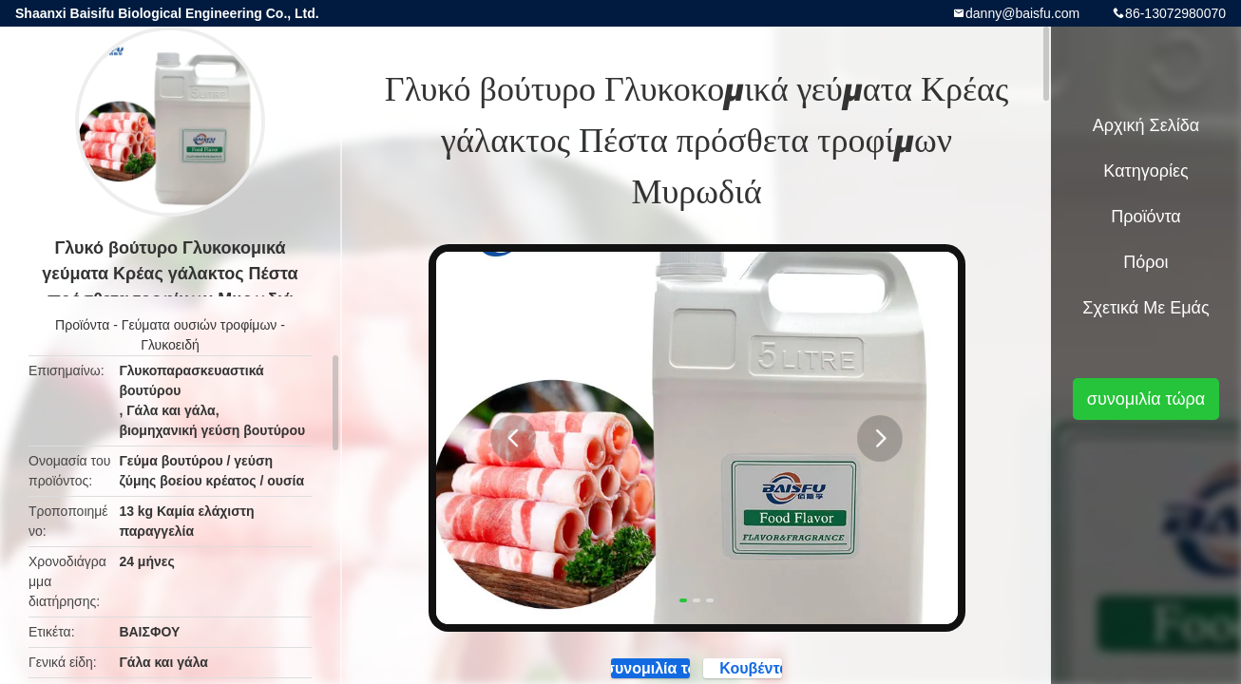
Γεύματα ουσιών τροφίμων (199, 324)
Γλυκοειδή (170, 344)
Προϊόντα (82, 324)
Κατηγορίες (1145, 171)
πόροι (1145, 262)
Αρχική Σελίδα (1146, 125)
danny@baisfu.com (1022, 13)
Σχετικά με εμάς (1145, 307)
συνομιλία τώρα (1146, 399)
